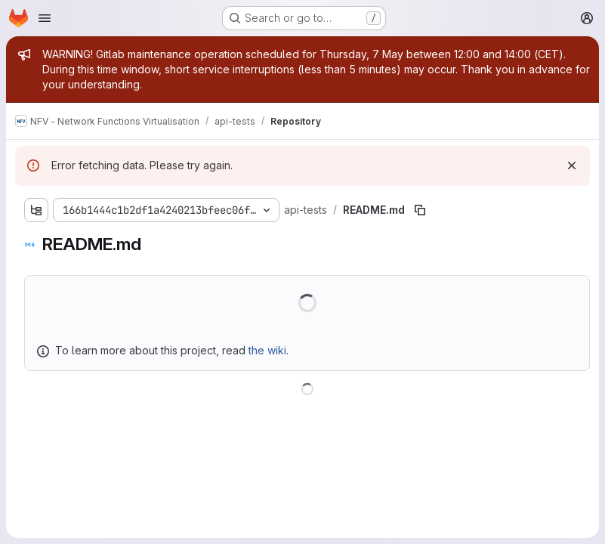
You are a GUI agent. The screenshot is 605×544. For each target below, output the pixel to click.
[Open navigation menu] (44, 18)
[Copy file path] (420, 210)
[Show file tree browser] (36, 210)
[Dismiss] (572, 165)
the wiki (267, 350)
